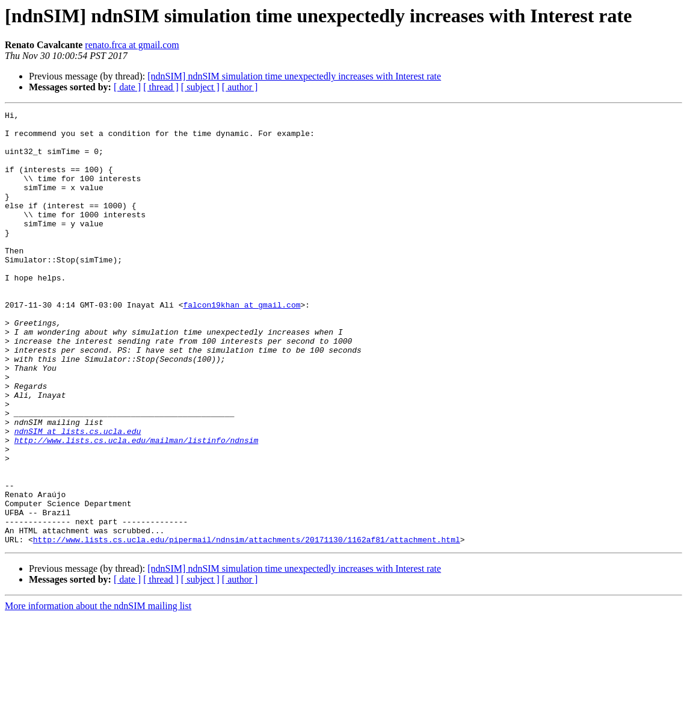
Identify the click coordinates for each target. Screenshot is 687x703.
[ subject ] (200, 87)
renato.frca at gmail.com (132, 45)
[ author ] (240, 87)
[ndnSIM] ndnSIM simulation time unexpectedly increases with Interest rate (294, 76)
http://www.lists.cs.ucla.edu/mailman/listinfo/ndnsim (136, 506)
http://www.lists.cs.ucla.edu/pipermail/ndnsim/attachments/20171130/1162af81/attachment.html (246, 626)
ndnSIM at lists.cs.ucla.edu (77, 496)
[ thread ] (161, 87)
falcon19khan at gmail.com (241, 344)
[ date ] (127, 87)
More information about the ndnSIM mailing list (98, 692)
